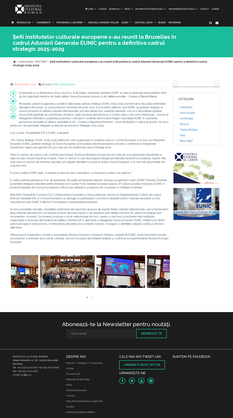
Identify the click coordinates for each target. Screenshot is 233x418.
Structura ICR (73, 374)
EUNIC (125, 22)
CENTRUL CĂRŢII (144, 22)
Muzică (184, 124)
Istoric (69, 384)
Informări (175, 22)
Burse (162, 22)
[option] (24, 272)
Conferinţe (186, 118)
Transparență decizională (181, 9)
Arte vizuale (187, 112)
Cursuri (102, 9)
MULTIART (186, 141)
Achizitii (70, 395)
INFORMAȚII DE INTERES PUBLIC (149, 9)
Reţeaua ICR (24, 22)
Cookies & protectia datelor (80, 412)
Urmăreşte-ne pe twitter (142, 364)
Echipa (70, 368)
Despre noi (114, 9)
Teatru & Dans (189, 129)
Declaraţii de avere (76, 390)
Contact (204, 9)
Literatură (186, 107)
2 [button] (92, 297)
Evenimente (44, 22)
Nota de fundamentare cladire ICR (84, 401)
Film (182, 135)
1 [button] (87, 297)
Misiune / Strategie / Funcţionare (84, 363)
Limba (89, 9)
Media (127, 9)
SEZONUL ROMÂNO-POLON (103, 22)
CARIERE (215, 9)
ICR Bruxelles (68, 84)
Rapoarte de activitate (77, 379)
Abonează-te (151, 333)
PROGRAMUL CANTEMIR (69, 22)
